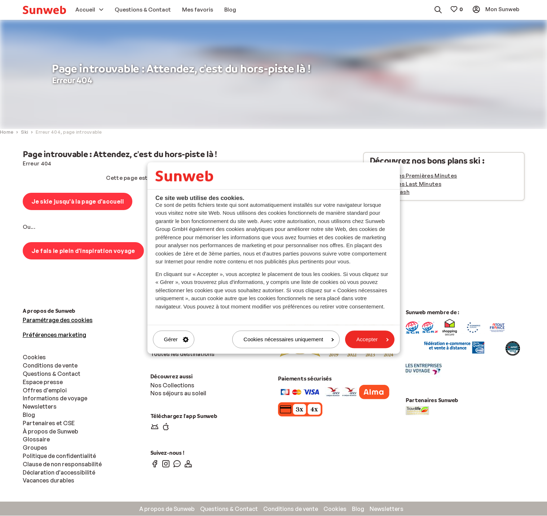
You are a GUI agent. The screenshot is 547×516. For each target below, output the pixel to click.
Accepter (372, 339)
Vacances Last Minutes (409, 184)
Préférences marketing (54, 335)
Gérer (176, 339)
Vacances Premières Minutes (417, 176)
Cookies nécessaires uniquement (288, 339)
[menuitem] (44, 10)
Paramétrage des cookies (58, 320)
